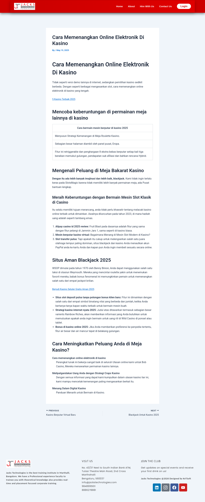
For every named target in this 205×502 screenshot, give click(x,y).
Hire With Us (147, 6)
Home (119, 6)
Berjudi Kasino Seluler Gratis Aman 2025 (75, 289)
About (131, 6)
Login (183, 6)
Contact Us (165, 6)
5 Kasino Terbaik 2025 (65, 99)
